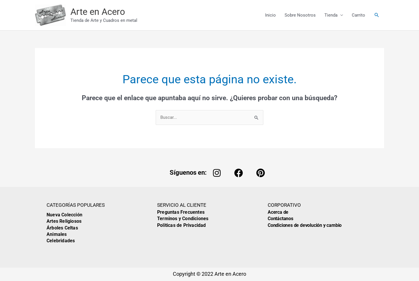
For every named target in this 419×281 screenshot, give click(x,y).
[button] (377, 15)
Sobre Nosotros (300, 15)
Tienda (331, 15)
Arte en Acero (97, 11)
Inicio (270, 15)
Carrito (358, 15)
